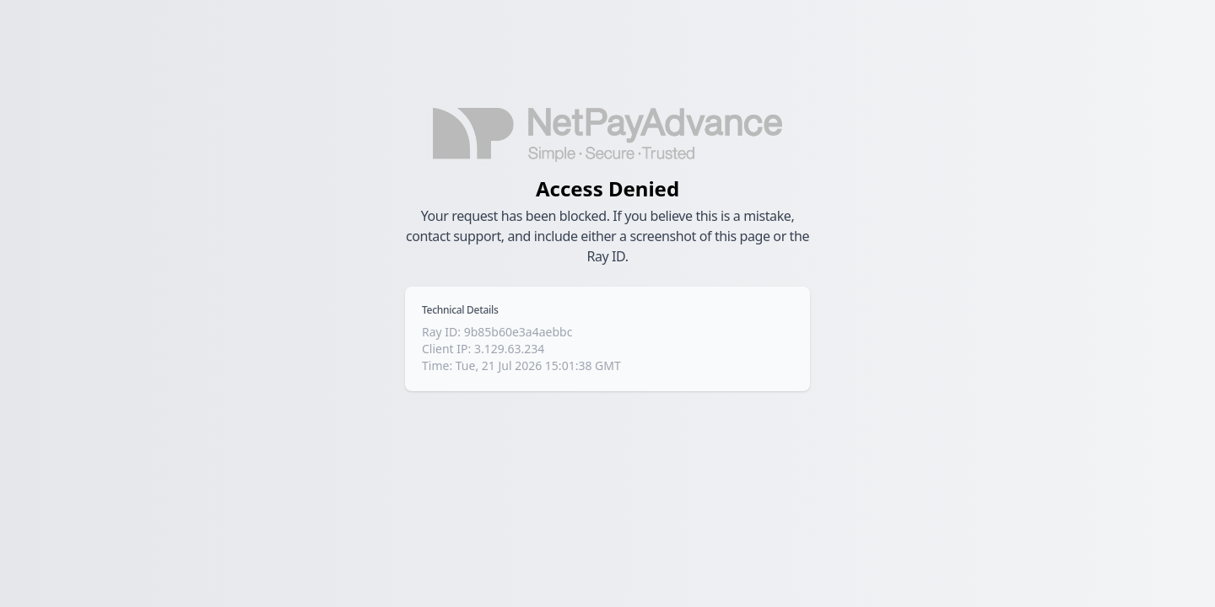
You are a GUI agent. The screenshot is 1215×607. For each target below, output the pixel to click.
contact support (453, 236)
